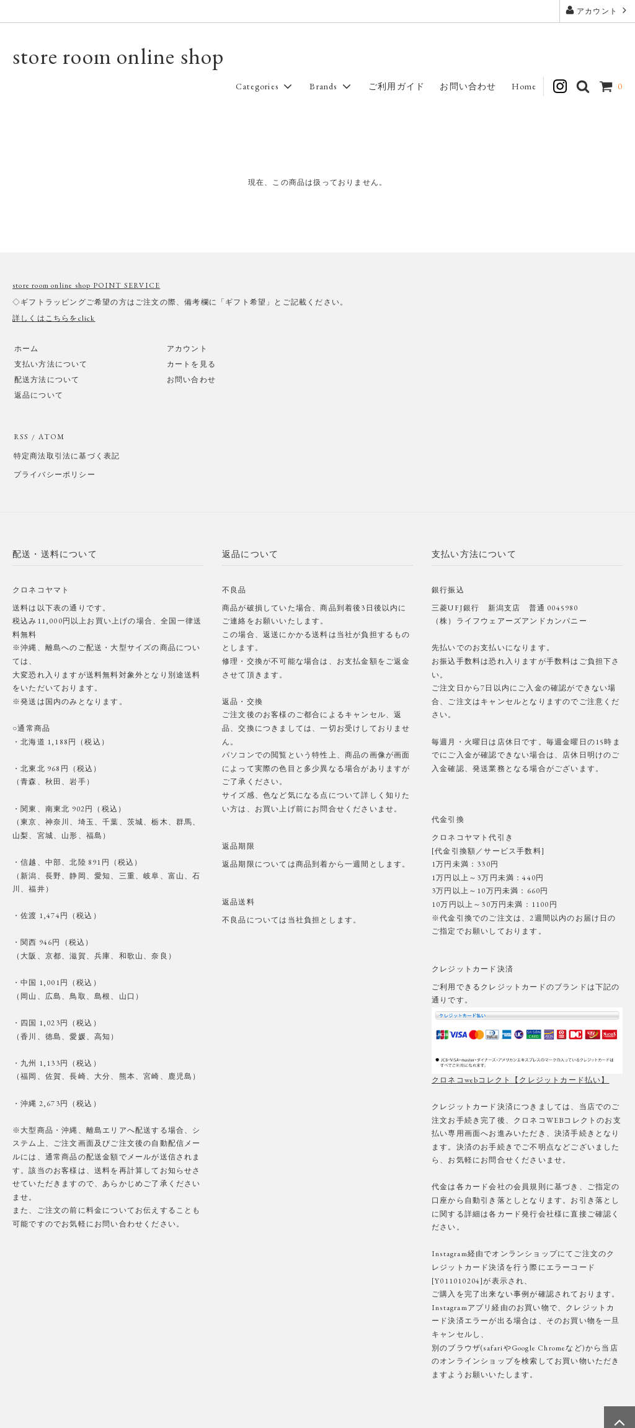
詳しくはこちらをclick (53, 318)
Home (524, 86)
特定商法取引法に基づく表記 (65, 452)
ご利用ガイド (396, 86)
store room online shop (118, 56)
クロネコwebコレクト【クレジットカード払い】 (521, 1070)
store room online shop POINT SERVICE (86, 285)
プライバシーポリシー (53, 467)
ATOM (48, 436)
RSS (20, 436)
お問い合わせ (468, 86)
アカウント (597, 10)
